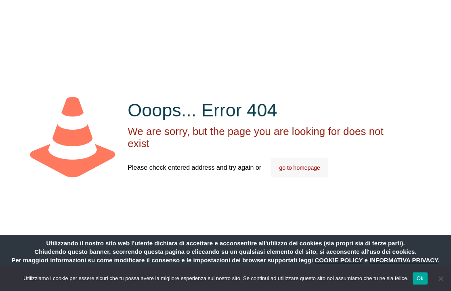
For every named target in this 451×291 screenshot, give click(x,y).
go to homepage (299, 167)
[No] (441, 278)
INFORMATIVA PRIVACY (403, 260)
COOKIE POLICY (339, 260)
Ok (420, 278)
